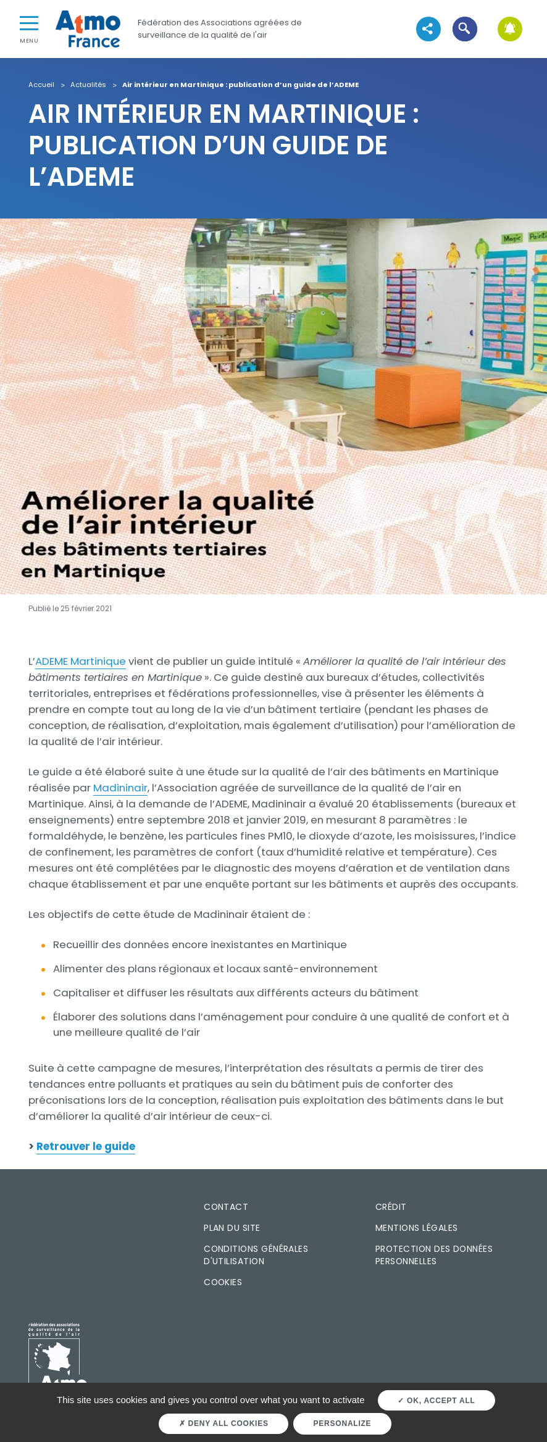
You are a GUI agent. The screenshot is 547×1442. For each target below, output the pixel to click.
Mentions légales (416, 1228)
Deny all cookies (224, 1423)
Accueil (41, 85)
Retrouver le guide (85, 1146)
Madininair (120, 787)
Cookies (223, 1282)
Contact (226, 1207)
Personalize (343, 1423)
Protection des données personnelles (434, 1255)
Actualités (88, 85)
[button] (465, 29)
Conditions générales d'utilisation (256, 1255)
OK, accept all (436, 1400)
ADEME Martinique (80, 661)
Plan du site (232, 1228)
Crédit (391, 1207)
